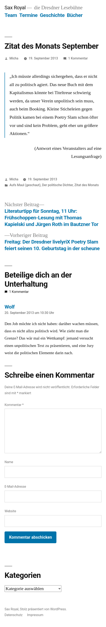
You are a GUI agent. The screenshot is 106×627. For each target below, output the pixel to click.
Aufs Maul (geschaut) (25, 185)
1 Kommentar (78, 58)
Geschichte (52, 15)
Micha (14, 58)
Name (9, 462)
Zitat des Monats (86, 185)
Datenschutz (14, 615)
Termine (28, 15)
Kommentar (14, 405)
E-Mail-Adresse (15, 487)
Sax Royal (15, 8)
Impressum (35, 615)
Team (11, 15)
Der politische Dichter (57, 185)
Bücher (75, 15)
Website (10, 511)
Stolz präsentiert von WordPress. (43, 609)
